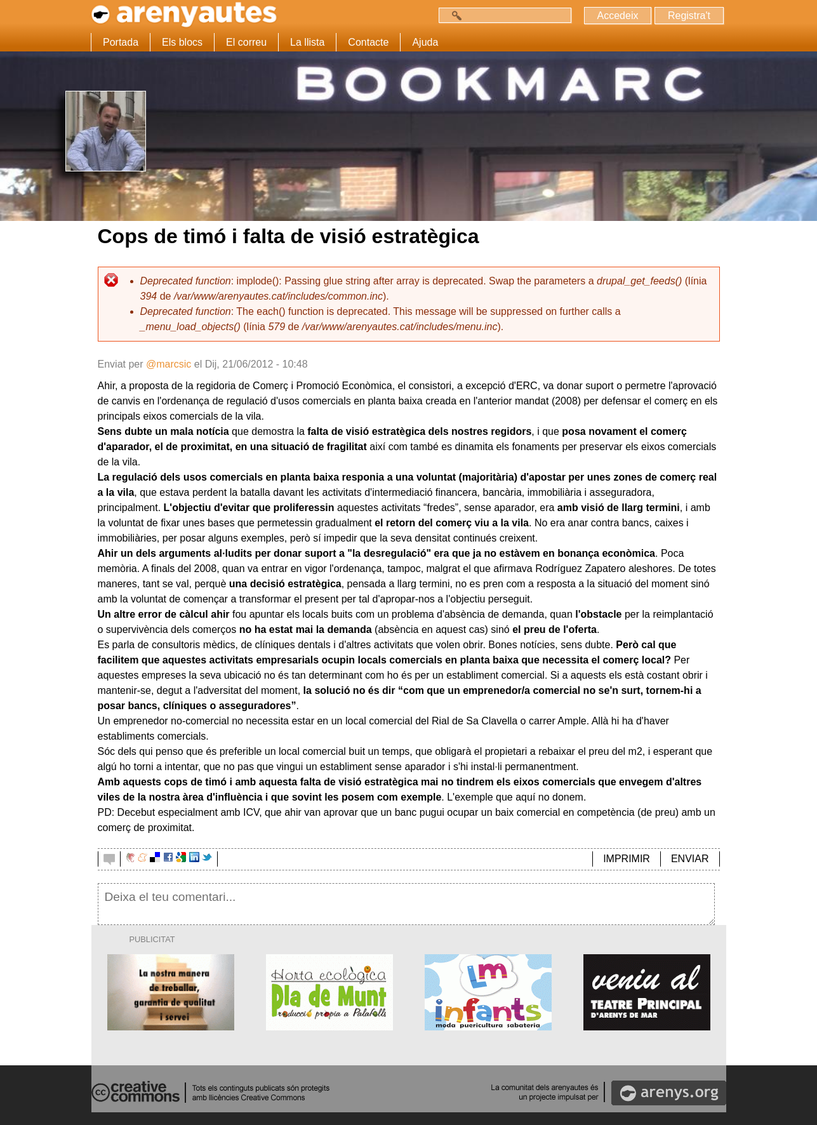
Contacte (368, 42)
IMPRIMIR (626, 858)
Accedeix (618, 15)
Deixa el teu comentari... (406, 904)
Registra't (689, 15)
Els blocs (182, 42)
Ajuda (425, 42)
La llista (307, 42)
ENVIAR (690, 858)
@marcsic (168, 364)
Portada (120, 42)
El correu (246, 42)
